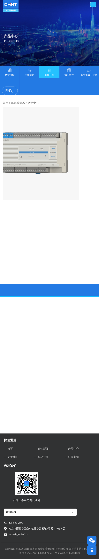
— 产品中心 (72, 448)
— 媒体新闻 (41, 448)
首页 (5, 104)
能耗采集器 (18, 104)
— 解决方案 (41, 457)
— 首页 (8, 448)
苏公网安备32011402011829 (65, 552)
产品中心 (33, 104)
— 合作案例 (72, 457)
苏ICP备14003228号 (38, 552)
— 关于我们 (11, 457)
